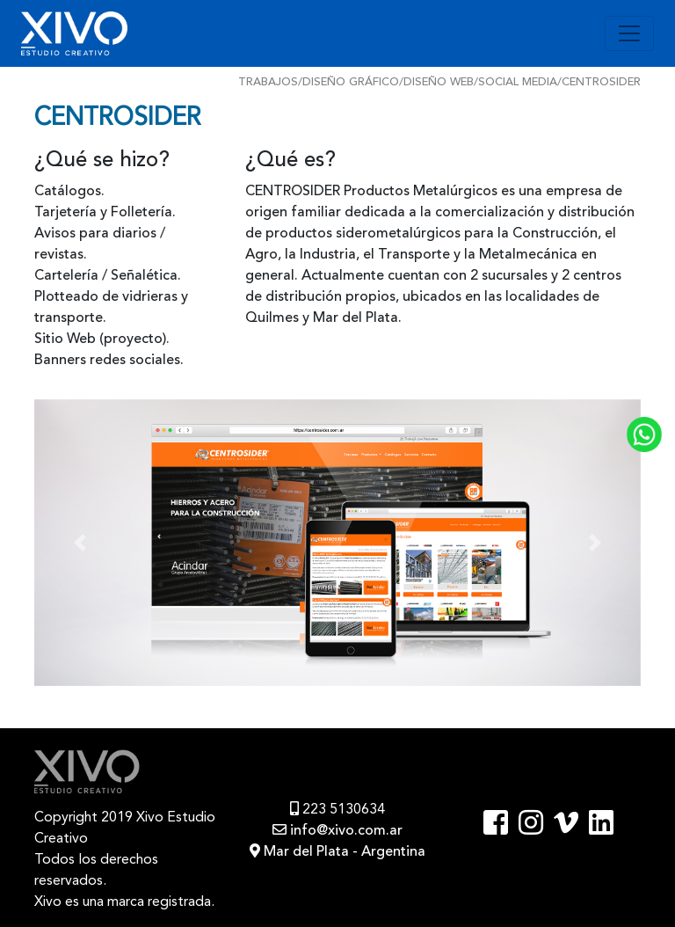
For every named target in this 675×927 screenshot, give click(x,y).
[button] (80, 543)
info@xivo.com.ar (337, 831)
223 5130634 (337, 810)
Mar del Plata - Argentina (337, 852)
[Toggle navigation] (629, 33)
